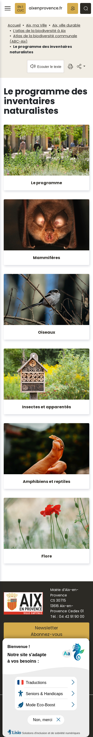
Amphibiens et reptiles (46, 481)
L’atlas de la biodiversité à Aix (39, 30)
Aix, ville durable (66, 25)
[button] (72, 8)
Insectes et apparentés (46, 407)
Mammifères (46, 258)
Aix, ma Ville (36, 25)
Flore (46, 556)
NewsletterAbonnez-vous (46, 631)
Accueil (14, 25)
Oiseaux (46, 332)
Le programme (46, 183)
